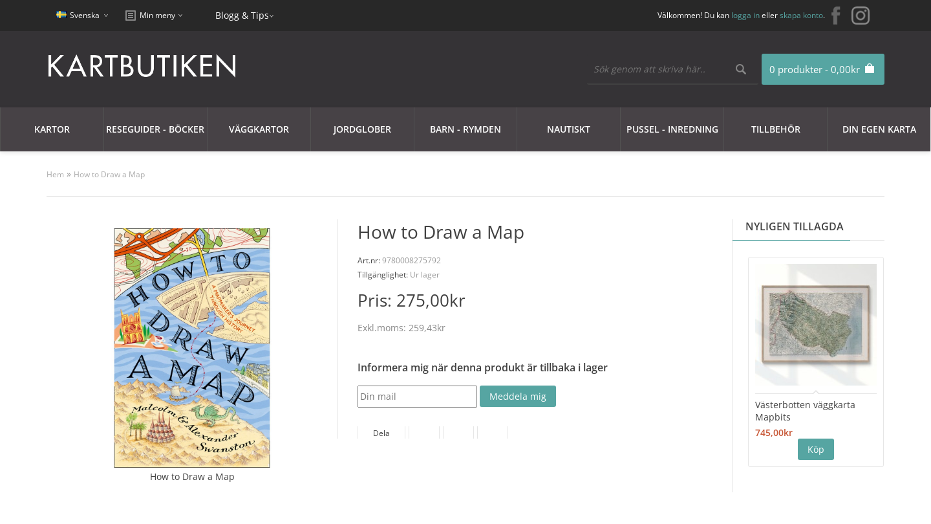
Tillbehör (775, 129)
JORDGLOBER (362, 129)
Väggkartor (259, 129)
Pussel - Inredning (672, 129)
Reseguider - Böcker (155, 129)
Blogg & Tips (242, 15)
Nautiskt (568, 129)
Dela (381, 433)
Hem (55, 174)
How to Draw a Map (109, 174)
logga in (745, 15)
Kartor (52, 129)
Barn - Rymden (465, 129)
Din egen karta (879, 129)
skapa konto (801, 15)
